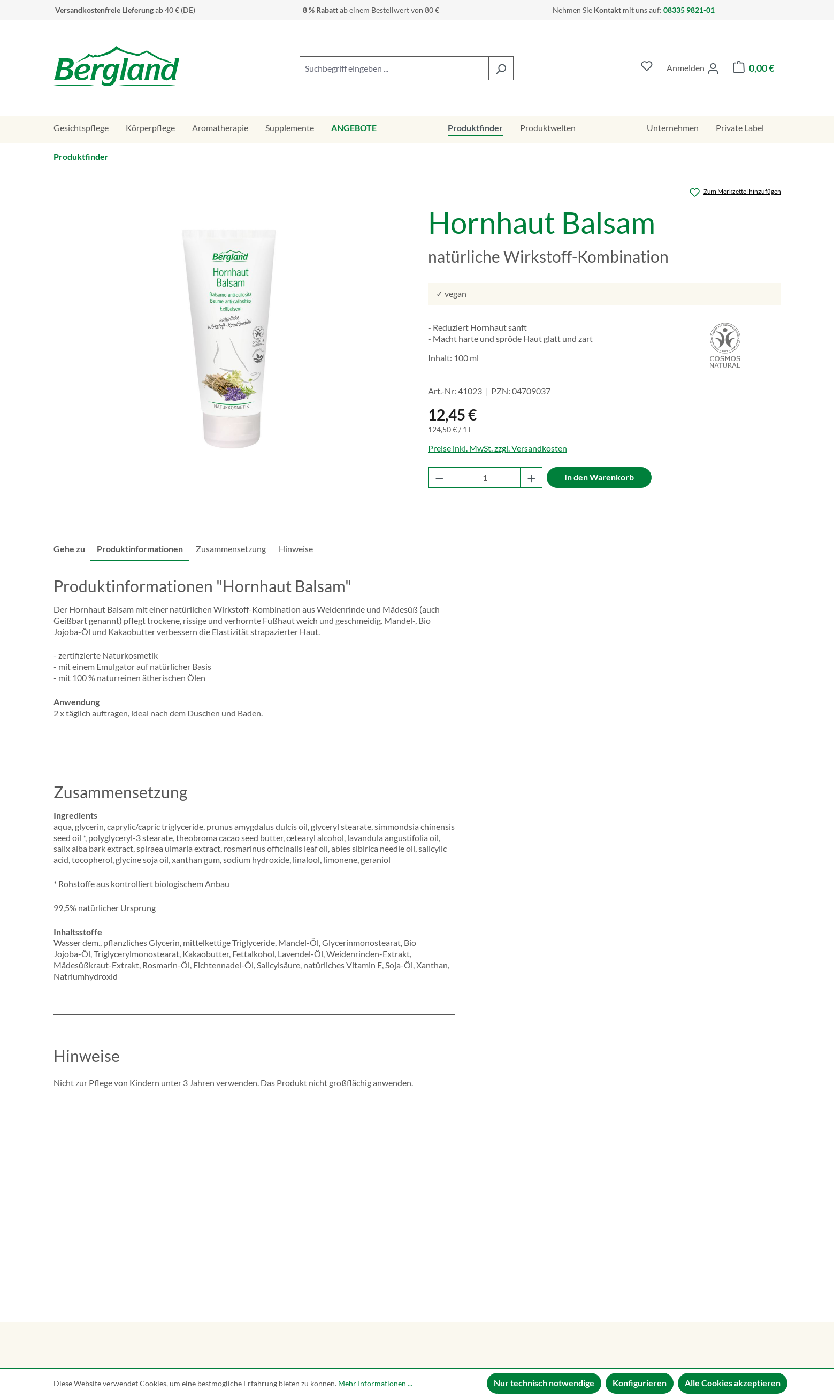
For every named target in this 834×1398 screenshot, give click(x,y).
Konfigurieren (640, 1383)
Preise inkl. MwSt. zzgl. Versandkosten (497, 448)
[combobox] (394, 68)
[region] (230, 339)
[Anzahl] (485, 477)
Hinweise (296, 549)
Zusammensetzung (231, 549)
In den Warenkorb (599, 477)
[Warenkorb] (753, 68)
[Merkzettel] (647, 68)
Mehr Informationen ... (375, 1383)
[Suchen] (501, 68)
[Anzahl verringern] (439, 477)
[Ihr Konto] (693, 68)
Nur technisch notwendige (544, 1383)
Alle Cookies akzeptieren (733, 1383)
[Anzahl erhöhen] (531, 477)
